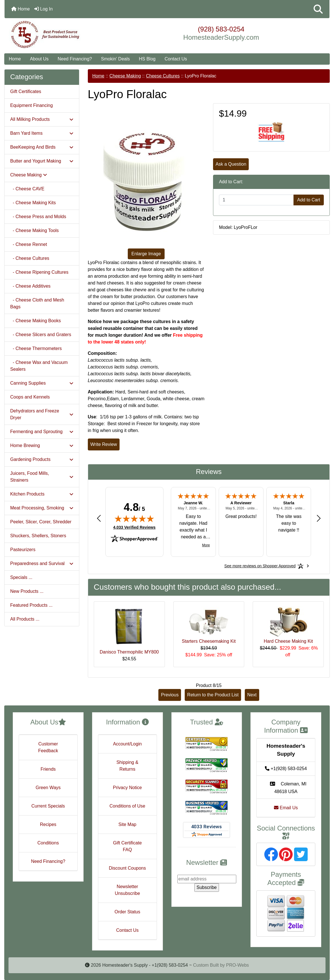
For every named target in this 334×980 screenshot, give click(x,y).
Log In (43, 9)
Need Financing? (75, 58)
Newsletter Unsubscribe (127, 890)
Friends (48, 769)
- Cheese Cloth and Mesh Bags (37, 303)
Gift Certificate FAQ (127, 846)
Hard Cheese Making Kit (288, 641)
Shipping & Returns (127, 766)
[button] (318, 9)
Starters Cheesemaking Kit (209, 641)
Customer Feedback (48, 747)
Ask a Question (231, 164)
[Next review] (318, 518)
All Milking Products (41, 119)
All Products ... (24, 619)
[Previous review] (99, 518)
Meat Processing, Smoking (41, 507)
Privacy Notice (127, 787)
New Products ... (26, 591)
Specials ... (21, 577)
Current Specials (48, 806)
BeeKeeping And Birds (41, 147)
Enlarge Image (146, 253)
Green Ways (48, 787)
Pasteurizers (22, 549)
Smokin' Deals (115, 58)
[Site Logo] (59, 34)
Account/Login (127, 743)
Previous (169, 694)
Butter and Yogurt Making (41, 161)
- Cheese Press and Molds (38, 216)
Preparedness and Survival (41, 563)
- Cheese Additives (30, 286)
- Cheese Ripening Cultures (39, 272)
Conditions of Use (127, 806)
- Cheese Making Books (35, 320)
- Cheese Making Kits (33, 202)
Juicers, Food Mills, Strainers (41, 476)
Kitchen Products (41, 494)
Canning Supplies (41, 383)
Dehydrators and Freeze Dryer (41, 414)
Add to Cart (308, 199)
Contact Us (176, 58)
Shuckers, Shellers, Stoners (38, 535)
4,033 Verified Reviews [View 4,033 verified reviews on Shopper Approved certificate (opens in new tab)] (134, 527)
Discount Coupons (127, 868)
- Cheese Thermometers (36, 348)
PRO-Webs (237, 965)
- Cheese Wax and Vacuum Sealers (39, 366)
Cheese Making (125, 75)
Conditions (48, 842)
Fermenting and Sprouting (41, 431)
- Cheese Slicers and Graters (40, 334)
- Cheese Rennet (28, 244)
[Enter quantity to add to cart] (256, 200)
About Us (39, 58)
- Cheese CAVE (27, 188)
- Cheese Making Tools (34, 230)
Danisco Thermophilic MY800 (129, 652)
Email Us (286, 807)
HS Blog (147, 58)
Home (20, 9)
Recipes (48, 824)
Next (252, 694)
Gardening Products (41, 459)
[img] (134, 518)
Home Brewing (41, 445)
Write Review (103, 444)
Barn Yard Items (41, 133)
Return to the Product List (213, 694)
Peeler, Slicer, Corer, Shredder (40, 521)
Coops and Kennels (30, 397)
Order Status (127, 911)
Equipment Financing (31, 105)
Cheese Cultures (163, 75)
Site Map (127, 824)
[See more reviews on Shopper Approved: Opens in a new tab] (259, 566)
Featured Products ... (31, 605)
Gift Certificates (25, 91)
